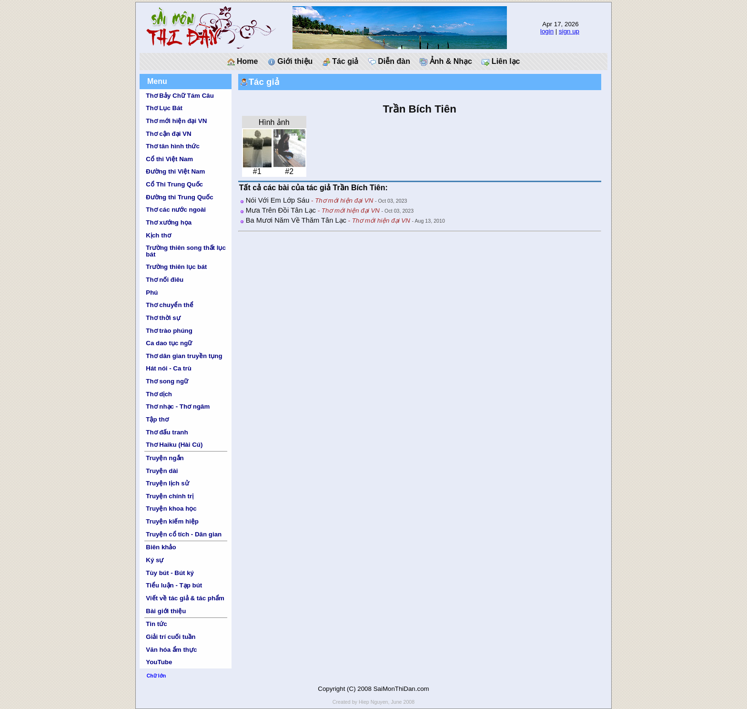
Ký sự (154, 560)
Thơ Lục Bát (164, 108)
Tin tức (156, 623)
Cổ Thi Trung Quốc (174, 184)
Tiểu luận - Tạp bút (174, 585)
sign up (569, 31)
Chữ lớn (156, 675)
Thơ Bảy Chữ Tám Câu (179, 95)
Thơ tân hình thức (173, 146)
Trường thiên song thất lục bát (186, 250)
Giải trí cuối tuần (170, 636)
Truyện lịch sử (167, 483)
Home (242, 61)
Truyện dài (162, 470)
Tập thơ (157, 419)
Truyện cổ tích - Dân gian (184, 534)
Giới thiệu (290, 61)
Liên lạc (501, 61)
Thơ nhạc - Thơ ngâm (178, 406)
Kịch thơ (158, 235)
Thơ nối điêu (164, 279)
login (547, 31)
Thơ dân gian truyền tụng (184, 356)
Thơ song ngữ (167, 381)
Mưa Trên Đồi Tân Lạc (281, 210)
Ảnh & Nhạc (446, 61)
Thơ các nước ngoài (176, 209)
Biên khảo (161, 547)
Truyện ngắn (164, 458)
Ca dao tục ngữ (169, 343)
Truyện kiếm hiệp (172, 521)
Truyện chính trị (169, 496)
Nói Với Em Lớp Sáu (278, 200)
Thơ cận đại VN (168, 133)
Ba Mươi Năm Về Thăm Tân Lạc (296, 220)
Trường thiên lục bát (176, 266)
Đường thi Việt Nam (175, 171)
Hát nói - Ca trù (169, 368)
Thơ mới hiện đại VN (176, 120)
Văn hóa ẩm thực (171, 649)
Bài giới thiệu (166, 611)
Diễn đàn (389, 61)
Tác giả (341, 61)
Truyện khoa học (171, 508)
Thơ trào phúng (169, 330)
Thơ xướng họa (169, 222)
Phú (152, 292)
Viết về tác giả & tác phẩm (185, 598)
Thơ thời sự (163, 317)
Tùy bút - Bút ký (170, 572)
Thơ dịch (159, 394)
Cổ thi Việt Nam (169, 159)
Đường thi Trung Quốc (179, 197)
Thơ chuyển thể (169, 304)
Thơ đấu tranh (167, 432)
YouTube (159, 662)
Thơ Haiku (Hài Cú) (174, 444)
